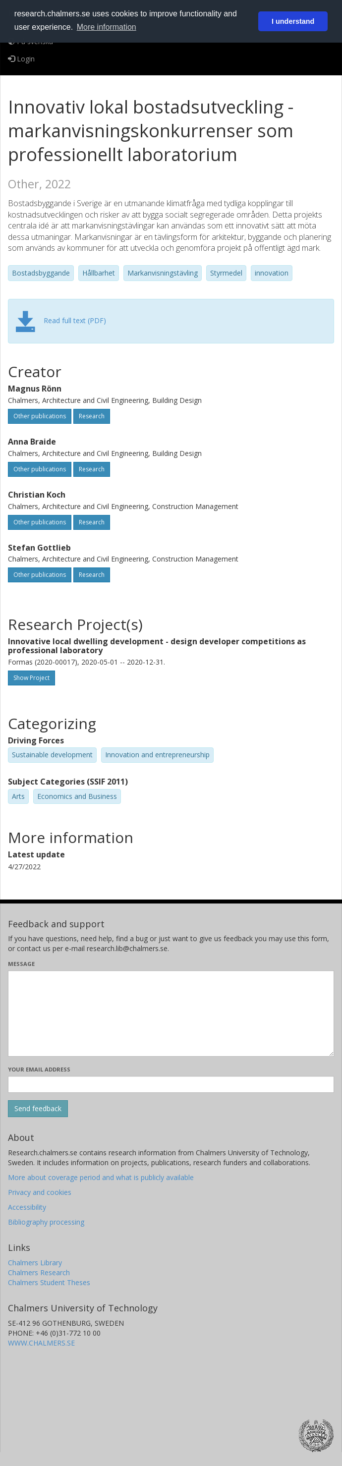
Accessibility (27, 1207)
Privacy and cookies (39, 1192)
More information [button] (106, 27)
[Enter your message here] (171, 1013)
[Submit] (38, 1108)
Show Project (31, 678)
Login (21, 58)
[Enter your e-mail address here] (171, 1084)
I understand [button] (293, 21)
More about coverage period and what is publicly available (101, 1177)
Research (92, 416)
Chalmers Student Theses (49, 1282)
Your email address (39, 1069)
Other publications (39, 416)
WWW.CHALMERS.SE (41, 1343)
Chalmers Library (35, 1262)
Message (21, 963)
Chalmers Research (39, 1272)
